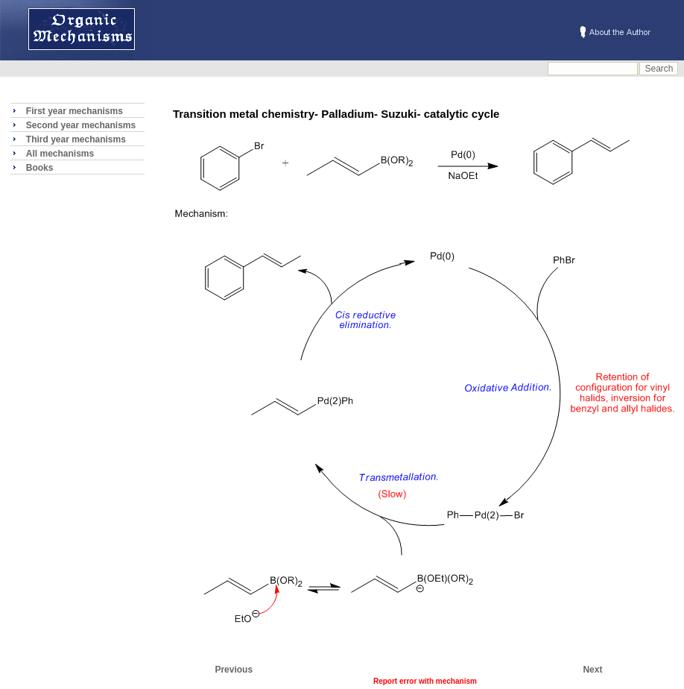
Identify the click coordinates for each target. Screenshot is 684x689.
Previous (234, 669)
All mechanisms (60, 153)
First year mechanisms (74, 111)
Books (40, 168)
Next (592, 669)
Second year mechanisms (81, 125)
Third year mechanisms (76, 139)
